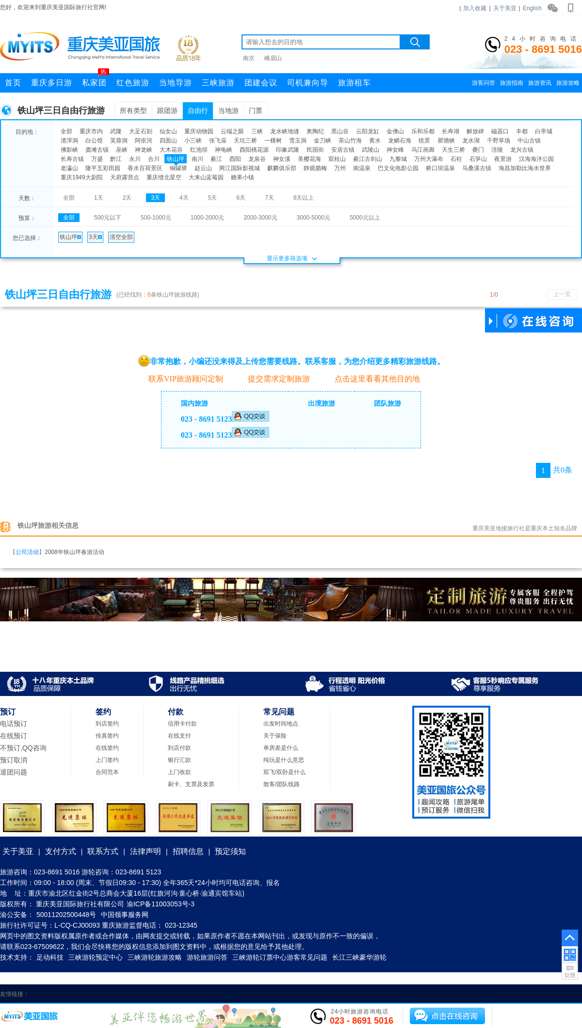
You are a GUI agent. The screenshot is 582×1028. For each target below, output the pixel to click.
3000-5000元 (313, 217)
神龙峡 (143, 149)
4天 (184, 197)
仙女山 (168, 131)
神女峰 (395, 149)
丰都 (522, 131)
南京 (249, 58)
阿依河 (143, 140)
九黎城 (398, 159)
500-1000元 (156, 217)
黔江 (116, 159)
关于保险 (275, 735)
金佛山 (395, 131)
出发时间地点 (280, 723)
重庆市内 (91, 131)
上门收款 (179, 772)
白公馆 (94, 140)
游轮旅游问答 (207, 957)
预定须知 (230, 851)
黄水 (375, 140)
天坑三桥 (245, 140)
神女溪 (282, 159)
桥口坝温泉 (440, 168)
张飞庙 (217, 140)
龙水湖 (471, 140)
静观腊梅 (315, 168)
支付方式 (60, 851)
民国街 (315, 149)
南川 (197, 159)
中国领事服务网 (124, 914)
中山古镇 (529, 140)
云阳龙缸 (367, 131)
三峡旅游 (218, 83)
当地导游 (175, 83)
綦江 (216, 159)
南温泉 (362, 168)
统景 (424, 140)
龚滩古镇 (97, 149)
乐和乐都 (423, 131)
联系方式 (102, 851)
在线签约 (107, 747)
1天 (98, 197)
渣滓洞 (69, 140)
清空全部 (121, 237)
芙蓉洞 (119, 140)
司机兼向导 (307, 83)
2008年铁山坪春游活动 (74, 552)
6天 (240, 197)
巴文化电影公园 (398, 168)
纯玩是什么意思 (283, 760)
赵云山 (203, 168)
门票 (255, 110)
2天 (127, 197)
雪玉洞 (298, 140)
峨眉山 (273, 58)
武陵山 (370, 149)
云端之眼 (232, 131)
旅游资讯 (539, 82)
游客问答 (483, 82)
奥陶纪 (315, 131)
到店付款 (179, 747)
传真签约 (107, 735)
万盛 (97, 159)
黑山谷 (340, 131)
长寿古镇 (72, 159)
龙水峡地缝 (284, 131)
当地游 (228, 110)
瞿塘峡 (446, 140)
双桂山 (337, 159)
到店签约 (107, 723)
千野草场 (498, 140)
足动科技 (50, 957)
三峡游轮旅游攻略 (155, 957)
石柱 (456, 159)
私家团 (95, 80)
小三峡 (193, 140)
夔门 (478, 149)
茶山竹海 (350, 140)
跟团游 (167, 110)
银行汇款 (179, 760)
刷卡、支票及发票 (191, 784)
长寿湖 (450, 131)
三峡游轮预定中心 (95, 957)
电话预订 (13, 724)
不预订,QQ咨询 (23, 748)
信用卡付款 (182, 723)
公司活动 (27, 552)
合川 (154, 159)
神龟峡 (223, 149)
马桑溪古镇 (476, 168)
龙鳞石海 (399, 140)
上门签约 (107, 760)
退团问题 (13, 772)
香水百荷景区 (145, 168)
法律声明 (145, 851)
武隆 (116, 131)
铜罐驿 (178, 168)
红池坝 (199, 149)
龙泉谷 (257, 159)
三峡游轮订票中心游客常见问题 (279, 957)
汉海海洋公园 (536, 159)
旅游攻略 (568, 82)
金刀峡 (322, 140)
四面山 (168, 140)
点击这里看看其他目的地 (372, 379)
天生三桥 (453, 149)
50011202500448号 (66, 914)
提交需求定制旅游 (274, 379)
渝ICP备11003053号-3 (160, 904)
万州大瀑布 (428, 159)
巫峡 (122, 149)
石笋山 (478, 159)
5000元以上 (365, 217)
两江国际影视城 (239, 168)
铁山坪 (175, 159)
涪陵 (497, 149)
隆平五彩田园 (102, 168)
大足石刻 (140, 131)
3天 (155, 197)
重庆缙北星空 (163, 177)
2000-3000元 (260, 217)
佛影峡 (69, 149)
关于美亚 (505, 8)
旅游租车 (354, 83)
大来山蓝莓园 (206, 177)
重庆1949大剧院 (82, 177)
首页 (13, 83)
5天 (212, 197)
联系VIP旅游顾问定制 (180, 378)
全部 (66, 131)
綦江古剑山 (367, 159)
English (532, 8)
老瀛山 (69, 168)
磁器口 (500, 131)
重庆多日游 (51, 83)
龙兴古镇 (522, 149)
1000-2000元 (207, 217)
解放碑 (475, 131)
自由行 (198, 110)
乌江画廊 (423, 149)
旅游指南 (511, 82)
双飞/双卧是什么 (284, 772)
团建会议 (260, 83)
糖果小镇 (242, 177)
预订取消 (13, 760)
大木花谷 (171, 149)
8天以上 (303, 197)
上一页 (562, 294)
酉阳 (235, 159)
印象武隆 (287, 149)
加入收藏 (474, 8)
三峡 (257, 131)
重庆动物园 (198, 131)
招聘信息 (188, 851)
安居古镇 (343, 149)
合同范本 (107, 772)
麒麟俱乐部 (281, 168)
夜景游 (503, 159)
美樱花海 (309, 159)
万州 (340, 168)
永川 (135, 159)
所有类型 (133, 110)
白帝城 (543, 131)
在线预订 (13, 736)
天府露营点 (124, 177)
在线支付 (179, 735)
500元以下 (107, 217)
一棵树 (273, 140)
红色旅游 (132, 83)
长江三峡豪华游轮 (359, 957)
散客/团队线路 (281, 784)
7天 (269, 197)
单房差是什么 (280, 747)
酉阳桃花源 (254, 149)
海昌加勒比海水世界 (525, 168)
